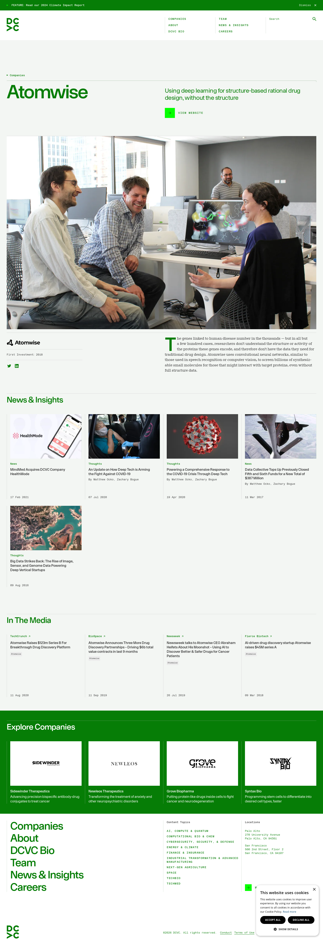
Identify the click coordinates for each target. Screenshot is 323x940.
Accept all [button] (273, 920)
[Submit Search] (314, 19)
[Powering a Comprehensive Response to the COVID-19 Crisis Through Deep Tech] (200, 456)
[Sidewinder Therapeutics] (44, 772)
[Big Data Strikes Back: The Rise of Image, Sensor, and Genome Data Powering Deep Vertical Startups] (44, 546)
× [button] (314, 889)
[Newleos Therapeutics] (122, 772)
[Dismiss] (307, 5)
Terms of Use (244, 932)
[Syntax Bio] (278, 772)
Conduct (226, 932)
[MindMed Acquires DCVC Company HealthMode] (44, 456)
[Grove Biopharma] (200, 772)
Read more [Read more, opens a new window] (289, 911)
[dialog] (287, 910)
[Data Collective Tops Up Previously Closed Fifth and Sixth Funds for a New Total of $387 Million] (278, 456)
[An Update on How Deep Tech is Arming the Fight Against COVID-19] (122, 456)
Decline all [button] (301, 920)
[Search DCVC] (292, 19)
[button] (287, 929)
